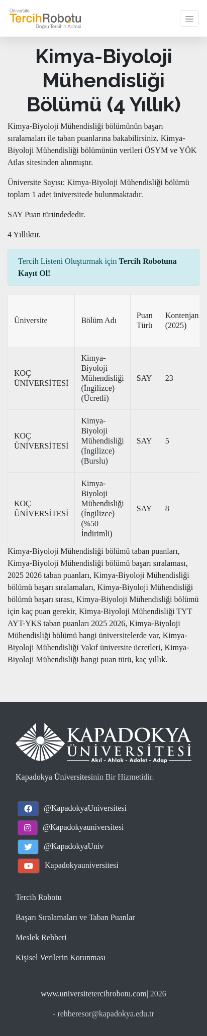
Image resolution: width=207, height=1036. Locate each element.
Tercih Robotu (39, 897)
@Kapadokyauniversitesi (83, 827)
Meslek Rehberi (41, 937)
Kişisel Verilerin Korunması (61, 957)
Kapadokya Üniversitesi (54, 777)
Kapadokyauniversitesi (82, 865)
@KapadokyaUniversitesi (85, 808)
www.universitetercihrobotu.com (93, 993)
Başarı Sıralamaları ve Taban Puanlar (75, 917)
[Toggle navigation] (189, 18)
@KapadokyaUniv (74, 846)
